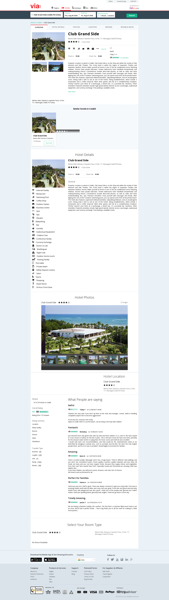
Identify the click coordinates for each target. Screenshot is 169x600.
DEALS (111, 1)
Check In (67, 13)
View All (103, 49)
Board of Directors (37, 574)
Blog (73, 574)
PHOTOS (76, 27)
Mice (50, 582)
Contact (74, 571)
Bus (50, 579)
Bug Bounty (88, 579)
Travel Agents (107, 574)
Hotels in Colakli (35, 23)
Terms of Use (89, 577)
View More (72, 92)
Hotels (51, 574)
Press (32, 577)
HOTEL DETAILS (58, 27)
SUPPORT (133, 1)
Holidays (52, 577)
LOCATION (92, 27)
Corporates (106, 577)
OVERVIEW (39, 27)
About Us (33, 571)
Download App (121, 1)
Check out (84, 13)
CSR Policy (87, 571)
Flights (51, 571)
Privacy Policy (89, 574)
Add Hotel (106, 571)
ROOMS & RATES (127, 27)
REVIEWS (108, 27)
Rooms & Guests (103, 13)
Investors (33, 579)
